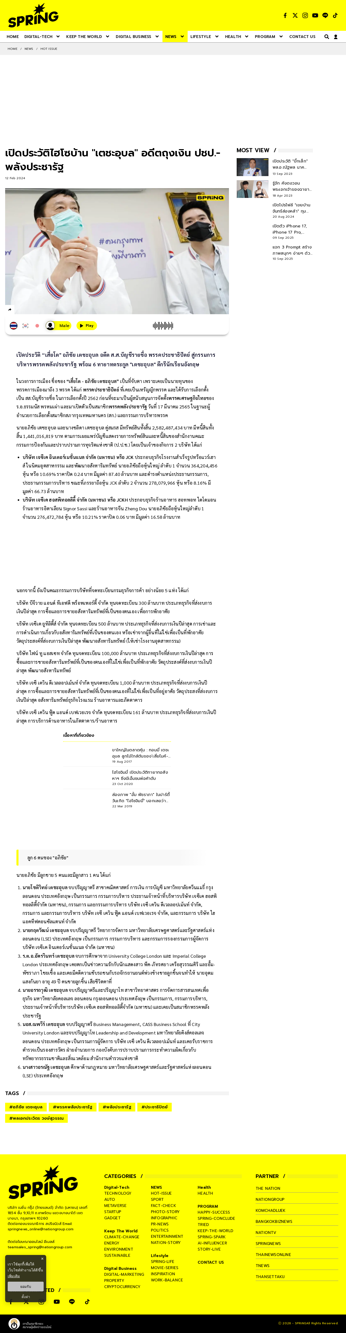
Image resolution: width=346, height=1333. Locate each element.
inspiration (163, 1274)
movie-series (164, 1268)
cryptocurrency (122, 1287)
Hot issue (49, 48)
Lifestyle (160, 1256)
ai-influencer (212, 1243)
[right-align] (326, 36)
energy (111, 1243)
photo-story (165, 1212)
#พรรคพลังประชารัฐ (72, 1107)
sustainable (117, 1255)
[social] (285, 15)
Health (204, 1187)
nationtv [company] (266, 1232)
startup (112, 1212)
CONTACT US (211, 1262)
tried (203, 1224)
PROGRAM (208, 1206)
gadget (112, 1218)
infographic (164, 1218)
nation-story (166, 1242)
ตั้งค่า (26, 1297)
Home (12, 48)
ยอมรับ (25, 1286)
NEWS (29, 48)
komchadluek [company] (270, 1210)
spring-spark (212, 1237)
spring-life (162, 1261)
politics (160, 1230)
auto (109, 1199)
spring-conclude (216, 1218)
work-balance (167, 1280)
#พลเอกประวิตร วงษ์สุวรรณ (36, 1118)
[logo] (33, 15)
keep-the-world (215, 1231)
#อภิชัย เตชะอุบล (26, 1107)
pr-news (160, 1224)
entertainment (167, 1236)
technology (118, 1193)
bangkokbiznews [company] (274, 1221)
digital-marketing (124, 1274)
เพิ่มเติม (14, 1276)
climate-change (122, 1237)
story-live (209, 1249)
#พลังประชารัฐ (117, 1107)
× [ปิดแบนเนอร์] (42, 1259)
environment (118, 1249)
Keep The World (121, 1231)
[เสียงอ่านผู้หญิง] (58, 325)
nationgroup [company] (270, 1199)
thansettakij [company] (270, 1277)
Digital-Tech (116, 1187)
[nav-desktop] (13, 36)
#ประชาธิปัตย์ (154, 1107)
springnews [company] (268, 1243)
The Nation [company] (268, 1188)
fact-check (163, 1206)
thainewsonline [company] (273, 1255)
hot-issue (161, 1193)
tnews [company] (263, 1266)
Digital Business (120, 1268)
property (114, 1280)
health (205, 1193)
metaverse (115, 1206)
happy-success (214, 1212)
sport (157, 1199)
